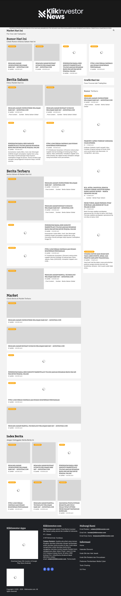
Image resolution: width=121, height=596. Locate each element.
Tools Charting (100, 28)
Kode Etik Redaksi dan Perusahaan (57, 28)
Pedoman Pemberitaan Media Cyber (82, 28)
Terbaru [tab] (94, 91)
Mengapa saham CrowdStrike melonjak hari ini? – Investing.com (18, 65)
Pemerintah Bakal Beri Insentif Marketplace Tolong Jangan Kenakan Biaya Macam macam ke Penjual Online (73, 67)
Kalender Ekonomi (20, 28)
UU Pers (83, 569)
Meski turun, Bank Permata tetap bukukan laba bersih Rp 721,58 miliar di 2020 (97, 205)
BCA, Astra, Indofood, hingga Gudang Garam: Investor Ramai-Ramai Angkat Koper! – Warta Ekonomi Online (97, 190)
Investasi (12, 46)
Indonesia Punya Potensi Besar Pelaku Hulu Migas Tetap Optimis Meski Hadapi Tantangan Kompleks (69, 507)
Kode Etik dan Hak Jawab (36, 28)
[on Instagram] (52, 569)
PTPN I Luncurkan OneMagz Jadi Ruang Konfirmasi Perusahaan (101, 65)
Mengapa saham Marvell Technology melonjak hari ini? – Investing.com (60, 276)
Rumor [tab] (87, 91)
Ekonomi (94, 46)
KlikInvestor (89, 251)
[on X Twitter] (48, 569)
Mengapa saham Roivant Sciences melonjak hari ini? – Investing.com (46, 65)
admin (12, 69)
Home (11, 28)
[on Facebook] (44, 569)
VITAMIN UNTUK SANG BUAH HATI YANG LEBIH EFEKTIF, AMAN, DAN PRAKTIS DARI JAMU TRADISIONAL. (96, 256)
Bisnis (66, 46)
